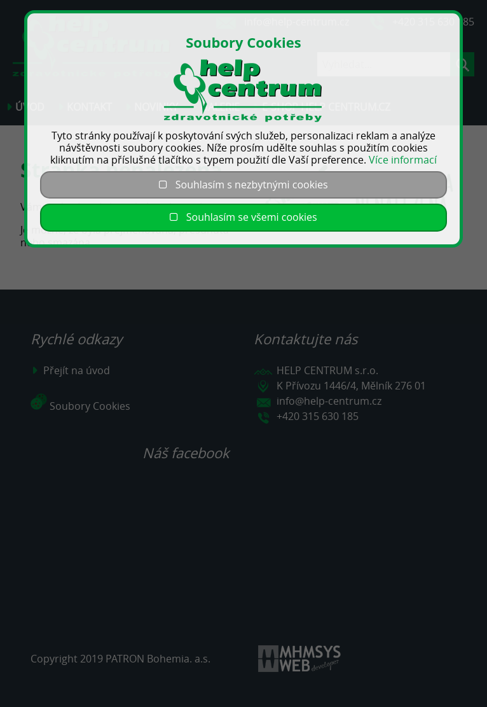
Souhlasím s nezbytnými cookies (243, 185)
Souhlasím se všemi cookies (243, 217)
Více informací (403, 160)
